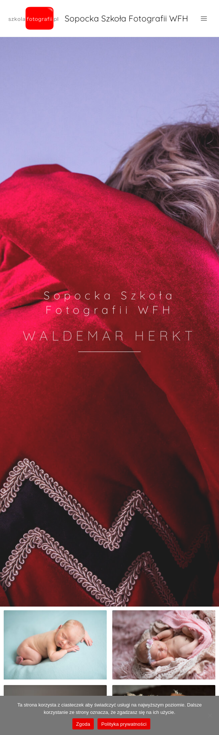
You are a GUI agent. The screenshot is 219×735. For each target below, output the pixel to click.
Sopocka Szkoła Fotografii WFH (126, 18)
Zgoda (83, 724)
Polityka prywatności (124, 724)
